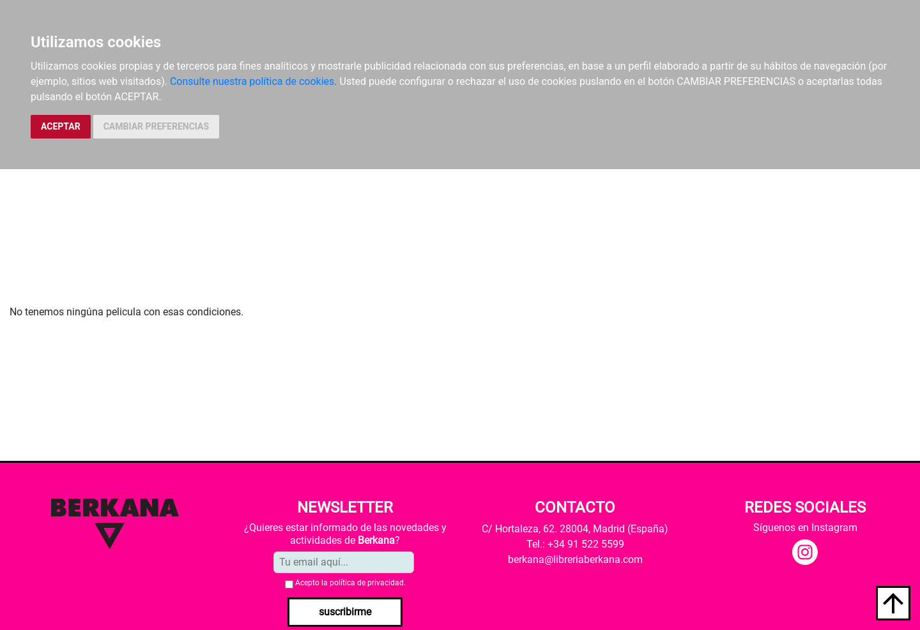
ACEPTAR (60, 126)
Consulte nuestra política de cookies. (253, 81)
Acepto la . (350, 582)
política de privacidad (367, 582)
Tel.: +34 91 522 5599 (575, 544)
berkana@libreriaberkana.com (575, 559)
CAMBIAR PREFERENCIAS (156, 126)
